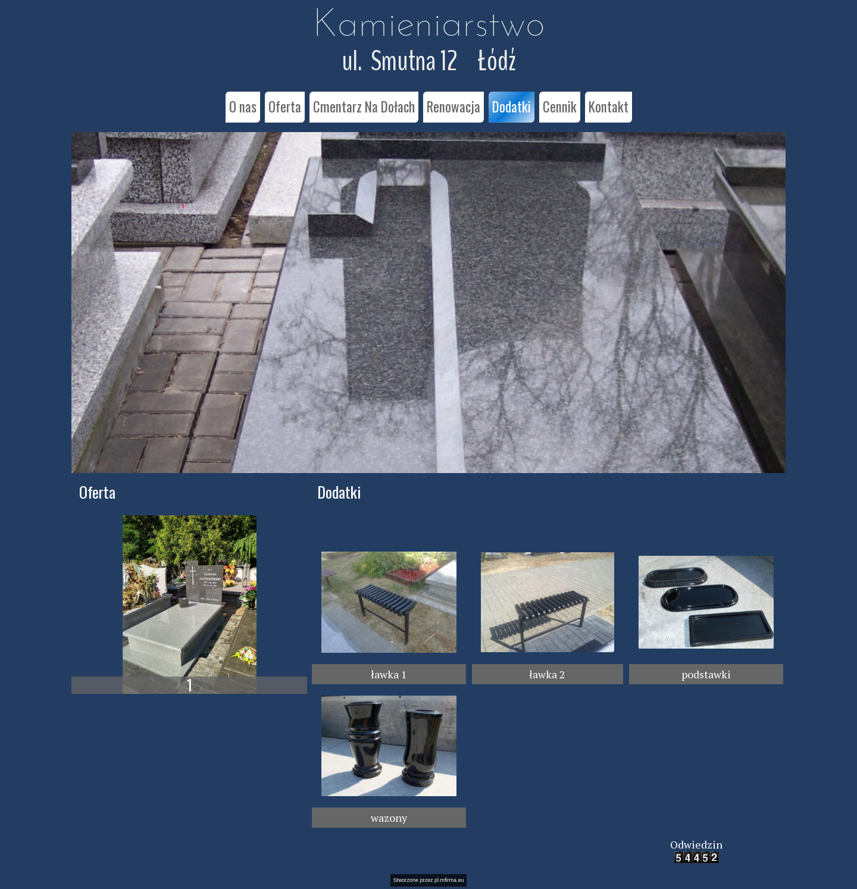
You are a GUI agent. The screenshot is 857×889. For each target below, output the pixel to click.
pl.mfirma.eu (449, 880)
